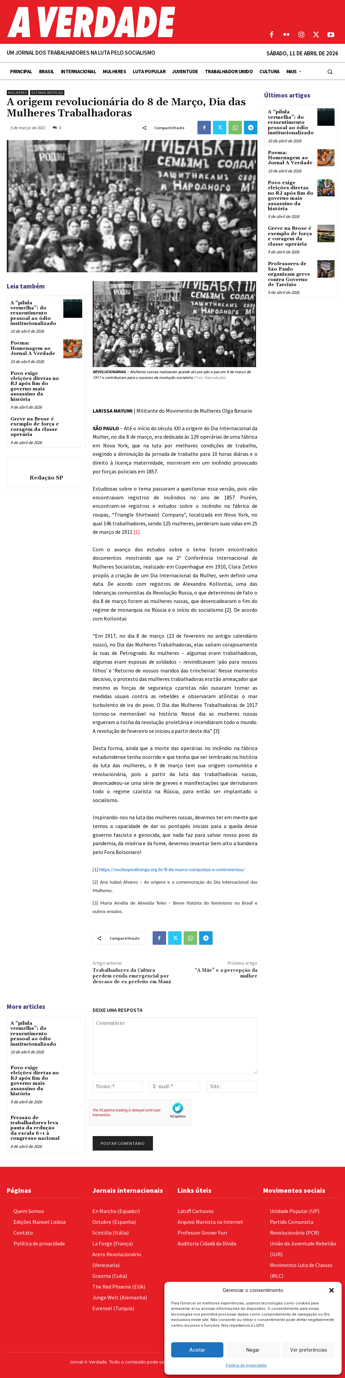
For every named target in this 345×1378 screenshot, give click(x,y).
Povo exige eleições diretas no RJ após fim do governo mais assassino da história (34, 386)
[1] (136, 531)
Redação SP (46, 477)
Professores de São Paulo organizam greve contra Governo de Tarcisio (289, 273)
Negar (252, 1350)
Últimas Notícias (47, 92)
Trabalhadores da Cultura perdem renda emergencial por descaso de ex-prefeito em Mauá (132, 976)
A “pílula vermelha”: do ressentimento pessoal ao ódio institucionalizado (33, 313)
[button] (331, 1290)
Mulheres (17, 92)
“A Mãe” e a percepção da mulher (226, 973)
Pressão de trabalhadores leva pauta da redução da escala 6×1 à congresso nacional (35, 1127)
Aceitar (197, 1350)
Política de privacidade (246, 1365)
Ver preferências (308, 1350)
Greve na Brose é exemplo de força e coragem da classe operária (34, 427)
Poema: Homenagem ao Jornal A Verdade (32, 348)
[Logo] (129, 22)
